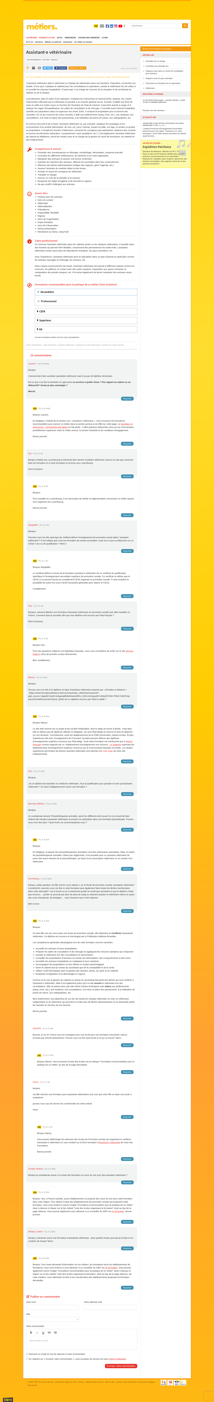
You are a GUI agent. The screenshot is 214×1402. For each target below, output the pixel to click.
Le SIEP (105, 37)
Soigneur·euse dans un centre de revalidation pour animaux (165, 72)
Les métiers (31, 37)
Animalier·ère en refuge (155, 61)
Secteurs (39, 42)
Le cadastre (115, 744)
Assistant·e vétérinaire (109, 1142)
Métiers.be (42, 26)
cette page (108, 751)
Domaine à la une (47, 37)
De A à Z (30, 42)
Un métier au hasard (83, 42)
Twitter (48, 68)
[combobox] (52, 1319)
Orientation (70, 37)
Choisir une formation (89, 37)
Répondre (127, 399)
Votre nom (31, 1302)
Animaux (54, 60)
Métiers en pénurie (53, 42)
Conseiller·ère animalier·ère (157, 66)
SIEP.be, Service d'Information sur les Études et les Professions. (8, 1399)
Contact (119, 1382)
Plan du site (109, 1382)
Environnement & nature (38, 60)
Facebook (60, 68)
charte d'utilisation (117, 1359)
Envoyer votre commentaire (121, 1366)
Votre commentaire (35, 1326)
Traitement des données (94, 1382)
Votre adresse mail (93, 1302)
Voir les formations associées (157, 49)
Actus (59, 37)
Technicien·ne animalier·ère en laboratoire (163, 83)
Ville (28, 1314)
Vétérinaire (150, 88)
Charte (81, 1382)
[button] (31, 1332)
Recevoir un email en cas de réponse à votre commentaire (55, 1354)
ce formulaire (118, 1211)
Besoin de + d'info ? (77, 68)
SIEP (36, 1382)
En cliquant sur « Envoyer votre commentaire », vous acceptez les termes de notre (76, 1359)
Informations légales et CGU (66, 1382)
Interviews (67, 42)
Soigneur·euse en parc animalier (159, 78)
